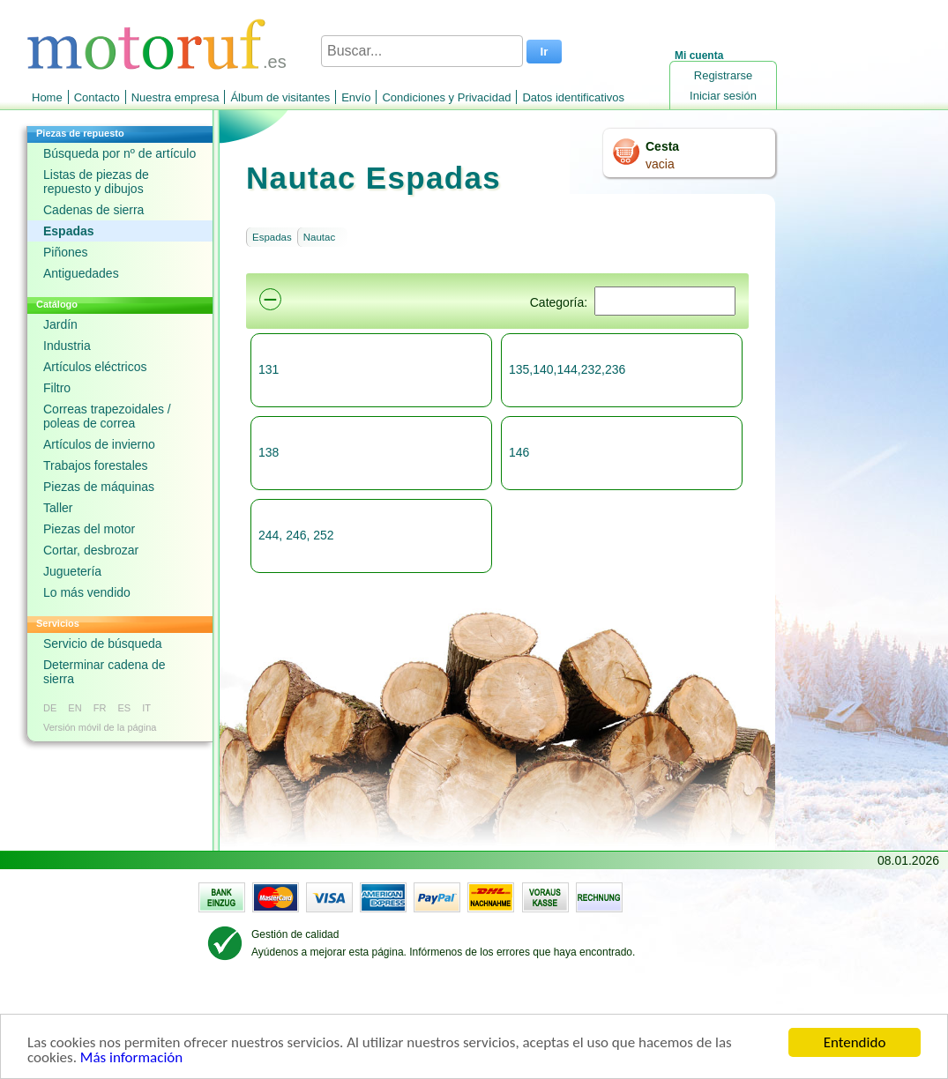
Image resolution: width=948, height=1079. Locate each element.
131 (268, 369)
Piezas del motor (89, 529)
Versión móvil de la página (99, 727)
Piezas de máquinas (98, 487)
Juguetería (72, 571)
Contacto (97, 97)
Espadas (68, 231)
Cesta (662, 146)
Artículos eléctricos (94, 367)
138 (268, 452)
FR (100, 708)
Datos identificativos (573, 97)
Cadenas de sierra (93, 210)
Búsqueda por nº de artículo (119, 153)
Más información (131, 1058)
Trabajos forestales (95, 465)
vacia (660, 164)
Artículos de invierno (99, 444)
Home (47, 97)
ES (124, 708)
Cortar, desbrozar (90, 550)
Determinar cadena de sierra (104, 672)
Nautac (319, 237)
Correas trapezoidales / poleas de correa (107, 416)
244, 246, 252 (296, 535)
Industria (67, 346)
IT (146, 708)
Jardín (60, 324)
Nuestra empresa (175, 97)
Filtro (57, 388)
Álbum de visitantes (280, 97)
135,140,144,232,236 (567, 369)
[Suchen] (664, 301)
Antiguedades (81, 273)
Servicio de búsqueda (102, 643)
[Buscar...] (422, 51)
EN (74, 708)
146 (519, 452)
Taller (57, 508)
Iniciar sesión (723, 95)
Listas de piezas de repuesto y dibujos (96, 181)
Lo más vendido (87, 592)
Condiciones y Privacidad (446, 97)
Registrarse (723, 75)
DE (49, 708)
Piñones (65, 252)
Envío (355, 97)
